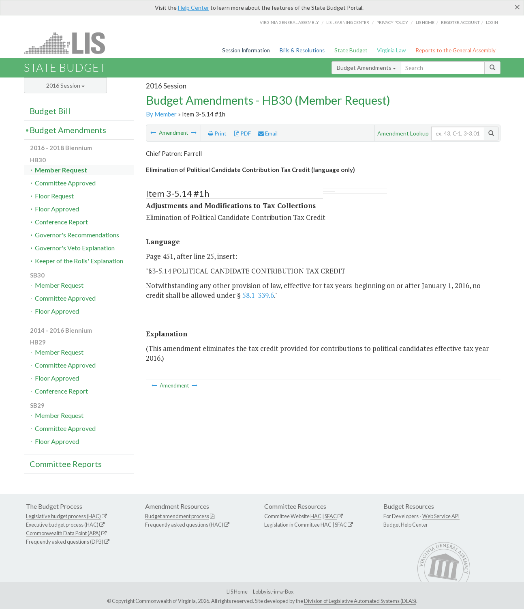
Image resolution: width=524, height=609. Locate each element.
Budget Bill (50, 111)
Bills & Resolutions (302, 50)
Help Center (193, 7)
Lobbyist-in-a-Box (273, 591)
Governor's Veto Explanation (75, 248)
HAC (315, 516)
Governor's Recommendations (77, 235)
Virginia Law (391, 50)
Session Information (246, 50)
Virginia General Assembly (289, 22)
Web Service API (441, 516)
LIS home (425, 22)
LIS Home (237, 591)
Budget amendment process (177, 516)
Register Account (460, 22)
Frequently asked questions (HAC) (184, 524)
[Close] (517, 7)
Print (217, 133)
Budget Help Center (405, 524)
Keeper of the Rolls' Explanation (79, 261)
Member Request (61, 170)
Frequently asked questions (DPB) (64, 541)
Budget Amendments (366, 67)
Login (492, 22)
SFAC (331, 516)
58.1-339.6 (258, 295)
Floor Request (54, 196)
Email (268, 133)
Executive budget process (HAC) (62, 524)
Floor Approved (57, 209)
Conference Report (61, 222)
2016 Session (65, 85)
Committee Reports (66, 464)
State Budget (351, 50)
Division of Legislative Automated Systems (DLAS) (360, 601)
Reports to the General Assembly (455, 50)
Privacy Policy (392, 22)
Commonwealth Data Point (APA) (63, 533)
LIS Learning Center (347, 22)
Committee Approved (65, 183)
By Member (161, 114)
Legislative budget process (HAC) (63, 516)
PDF (242, 133)
